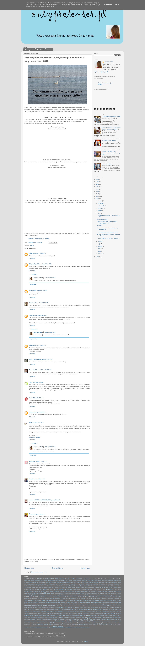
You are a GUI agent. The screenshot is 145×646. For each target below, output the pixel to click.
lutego (99, 251)
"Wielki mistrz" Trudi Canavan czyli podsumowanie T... (107, 222)
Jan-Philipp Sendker (100, 595)
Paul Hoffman (105, 611)
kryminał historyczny (103, 600)
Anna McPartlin (52, 582)
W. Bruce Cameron (82, 624)
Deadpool (108, 587)
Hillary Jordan (117, 593)
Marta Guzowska (55, 607)
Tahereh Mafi (96, 621)
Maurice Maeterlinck (115, 607)
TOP (78, 623)
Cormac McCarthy (31, 587)
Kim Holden (42, 600)
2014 (56, 578)
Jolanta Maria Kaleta (55, 598)
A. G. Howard (86, 578)
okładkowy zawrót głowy (47, 611)
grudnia (100, 201)
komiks (75, 600)
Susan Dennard (78, 621)
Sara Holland (65, 619)
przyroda (113, 615)
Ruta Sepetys (30, 619)
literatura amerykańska (84, 602)
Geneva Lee (92, 593)
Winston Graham (112, 624)
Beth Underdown (73, 584)
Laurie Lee (55, 602)
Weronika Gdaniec (34, 370)
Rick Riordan (78, 617)
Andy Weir (32, 582)
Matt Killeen (91, 607)
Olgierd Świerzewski (68, 611)
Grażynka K (32, 290)
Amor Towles (91, 580)
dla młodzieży (68, 589)
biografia (79, 584)
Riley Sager (85, 617)
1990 (31, 578)
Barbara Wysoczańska (29, 584)
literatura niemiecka (90, 604)
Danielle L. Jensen (80, 587)
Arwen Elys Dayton (103, 582)
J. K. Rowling (56, 595)
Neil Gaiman (111, 609)
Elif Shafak (26, 591)
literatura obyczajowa (100, 604)
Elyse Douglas (33, 591)
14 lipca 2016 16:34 (46, 264)
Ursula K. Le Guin (113, 622)
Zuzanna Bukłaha (85, 627)
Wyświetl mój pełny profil (101, 72)
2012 (49, 578)
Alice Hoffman (61, 580)
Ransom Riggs (36, 617)
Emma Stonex (78, 591)
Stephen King (59, 621)
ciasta (103, 586)
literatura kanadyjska (57, 604)
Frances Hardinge (76, 593)
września (100, 208)
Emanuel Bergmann (40, 591)
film (62, 593)
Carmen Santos (50, 585)
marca (99, 248)
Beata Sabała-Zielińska (43, 584)
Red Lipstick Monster (52, 617)
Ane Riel (37, 582)
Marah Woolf (106, 605)
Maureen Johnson (106, 607)
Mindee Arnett (73, 609)
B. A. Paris (110, 582)
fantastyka (30, 593)
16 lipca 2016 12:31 (41, 461)
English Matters (84, 591)
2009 (41, 578)
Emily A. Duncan (49, 591)
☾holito (31, 514)
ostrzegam (88, 611)
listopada (100, 203)
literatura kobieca (67, 604)
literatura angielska (96, 602)
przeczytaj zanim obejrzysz (97, 615)
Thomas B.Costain (28, 622)
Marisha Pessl (41, 607)
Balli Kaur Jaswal (117, 582)
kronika (92, 600)
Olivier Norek (76, 611)
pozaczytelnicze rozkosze (83, 615)
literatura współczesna (68, 605)
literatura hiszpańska (47, 604)
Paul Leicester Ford (113, 611)
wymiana (51, 627)
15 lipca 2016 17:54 (40, 412)
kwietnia (100, 246)
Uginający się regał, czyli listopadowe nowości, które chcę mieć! (111, 153)
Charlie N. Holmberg (74, 586)
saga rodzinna (36, 619)
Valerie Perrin (39, 624)
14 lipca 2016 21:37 (50, 332)
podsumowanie (58, 613)
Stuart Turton (70, 621)
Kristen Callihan (86, 600)
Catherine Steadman (59, 585)
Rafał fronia (30, 617)
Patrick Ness (98, 611)
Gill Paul (97, 593)
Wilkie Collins (104, 624)
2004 (33, 578)
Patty (30, 382)
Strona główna (29, 50)
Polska (71, 613)
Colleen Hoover (114, 585)
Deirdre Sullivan (113, 587)
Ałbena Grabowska (77, 580)
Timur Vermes (73, 622)
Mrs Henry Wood (81, 609)
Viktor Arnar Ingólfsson (71, 624)
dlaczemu (83, 589)
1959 (28, 578)
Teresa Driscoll (115, 621)
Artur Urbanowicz (94, 582)
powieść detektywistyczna (96, 613)
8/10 (81, 578)
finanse (65, 593)
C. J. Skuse (32, 585)
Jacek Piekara (71, 595)
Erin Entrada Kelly (100, 591)
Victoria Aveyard (55, 624)
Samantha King (49, 619)
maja (99, 244)
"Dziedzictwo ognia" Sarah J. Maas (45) (108, 238)
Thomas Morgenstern (44, 622)
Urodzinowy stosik (107, 164)
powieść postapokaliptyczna (45, 615)
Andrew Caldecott (106, 580)
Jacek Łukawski (63, 595)
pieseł (47, 613)
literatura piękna (110, 604)
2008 (38, 578)
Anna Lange (46, 582)
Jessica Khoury (73, 596)
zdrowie (73, 627)
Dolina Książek (33, 294)
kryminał (96, 600)
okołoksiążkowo (59, 611)
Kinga (30, 422)
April (30, 398)
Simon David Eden (32, 621)
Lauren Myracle (49, 602)
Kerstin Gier (30, 600)
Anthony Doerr (80, 582)
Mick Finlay (67, 609)
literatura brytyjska (116, 602)
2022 (97, 184)
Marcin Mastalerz (113, 605)
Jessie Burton (90, 596)
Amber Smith (84, 580)
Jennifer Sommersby (57, 596)
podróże (52, 613)
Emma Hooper (71, 591)
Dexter (29, 589)
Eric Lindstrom (92, 591)
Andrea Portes (98, 580)
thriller (52, 623)
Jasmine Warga (108, 595)
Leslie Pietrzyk (74, 602)
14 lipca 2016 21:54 (46, 359)
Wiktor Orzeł (98, 624)
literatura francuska (38, 604)
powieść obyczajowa (31, 615)
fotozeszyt (69, 593)
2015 (97, 256)
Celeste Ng (66, 585)
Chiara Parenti (91, 585)
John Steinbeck (40, 598)
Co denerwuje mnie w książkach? (111, 116)
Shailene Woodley (114, 619)
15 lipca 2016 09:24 (38, 382)
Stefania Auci (51, 621)
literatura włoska (58, 605)
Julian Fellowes (70, 598)
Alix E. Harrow (69, 580)
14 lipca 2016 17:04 (41, 315)
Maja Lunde (100, 605)
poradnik (75, 613)
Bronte (103, 584)
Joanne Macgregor (105, 596)
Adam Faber (98, 578)
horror (37, 595)
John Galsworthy (114, 596)
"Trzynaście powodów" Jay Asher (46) (107, 232)
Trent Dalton (82, 622)
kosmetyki (79, 600)
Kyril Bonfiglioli (35, 602)
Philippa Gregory (41, 613)
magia (96, 605)
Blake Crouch (85, 584)
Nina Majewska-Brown (35, 611)
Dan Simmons (72, 587)
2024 (97, 179)
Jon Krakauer (64, 598)
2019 (97, 191)
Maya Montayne (33, 609)
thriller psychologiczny (59, 623)
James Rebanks (91, 595)
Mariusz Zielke (47, 607)
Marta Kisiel (63, 607)
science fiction (102, 619)
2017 (97, 196)
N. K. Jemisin (93, 609)
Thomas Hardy (36, 622)
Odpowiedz (32, 258)
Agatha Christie (104, 578)
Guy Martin (104, 593)
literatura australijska (106, 602)
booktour (90, 584)
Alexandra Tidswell (47, 580)
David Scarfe (102, 587)
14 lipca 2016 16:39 (41, 290)
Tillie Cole (68, 622)
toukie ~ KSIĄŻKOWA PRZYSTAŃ (39, 500)
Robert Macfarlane (100, 617)
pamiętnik (93, 611)
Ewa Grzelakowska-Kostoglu (110, 591)
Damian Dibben (65, 587)
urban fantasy (106, 622)
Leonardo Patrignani (65, 602)
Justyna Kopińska (84, 598)
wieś (94, 624)
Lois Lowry (85, 605)
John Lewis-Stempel (32, 598)
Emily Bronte (56, 591)
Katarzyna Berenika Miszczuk (99, 598)
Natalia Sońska (105, 609)
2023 (97, 181)
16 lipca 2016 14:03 (39, 479)
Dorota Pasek (88, 589)
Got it (117, 5)
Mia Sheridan (62, 609)
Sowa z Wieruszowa (35, 359)
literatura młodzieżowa (79, 604)
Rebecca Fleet (43, 617)
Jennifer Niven (49, 596)
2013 (52, 578)
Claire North (108, 585)
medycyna (49, 609)
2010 (44, 578)
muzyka (32, 245)
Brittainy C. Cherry (97, 584)
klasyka (48, 600)
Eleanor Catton (117, 589)
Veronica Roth (47, 624)
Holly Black (32, 595)
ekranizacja (109, 589)
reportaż (66, 617)
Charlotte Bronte (84, 586)
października (101, 206)
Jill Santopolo (98, 596)
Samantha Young (57, 619)
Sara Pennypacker (73, 619)
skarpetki (39, 621)
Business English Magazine (112, 584)
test (120, 621)
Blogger (86, 641)
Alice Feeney (55, 580)
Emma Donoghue (64, 591)
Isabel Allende (42, 595)
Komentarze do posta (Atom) (39, 572)
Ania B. (31, 479)
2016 (97, 198)
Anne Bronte (74, 582)
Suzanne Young (86, 621)
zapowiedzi (58, 627)
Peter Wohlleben (33, 613)
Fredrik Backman (85, 593)
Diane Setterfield (35, 589)
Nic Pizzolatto (118, 609)
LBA (59, 602)
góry (101, 593)
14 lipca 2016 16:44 (43, 302)
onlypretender (38, 277)
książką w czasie (112, 600)
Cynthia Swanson (51, 587)
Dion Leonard (50, 589)
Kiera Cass (36, 600)
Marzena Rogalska (84, 607)
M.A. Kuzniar (91, 605)
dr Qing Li (95, 589)
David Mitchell (96, 587)
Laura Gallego (42, 602)
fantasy (52, 593)
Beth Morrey (60, 584)
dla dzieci (56, 589)
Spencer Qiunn (44, 621)
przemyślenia (108, 615)
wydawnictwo (33, 627)
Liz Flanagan (76, 605)
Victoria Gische (62, 624)
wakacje (90, 624)
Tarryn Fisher (108, 621)
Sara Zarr (80, 619)
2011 (46, 578)
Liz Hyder (81, 605)
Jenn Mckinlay (42, 596)
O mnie (49, 50)
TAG (91, 621)
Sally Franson (43, 619)
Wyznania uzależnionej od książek (38, 238)
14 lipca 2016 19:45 (40, 345)
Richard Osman (71, 617)
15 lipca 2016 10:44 (37, 398)
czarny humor (58, 587)
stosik (64, 621)
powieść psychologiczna (58, 615)
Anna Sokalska (67, 582)
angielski (41, 582)
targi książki (102, 621)
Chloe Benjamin (98, 585)
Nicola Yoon (27, 611)
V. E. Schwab (32, 624)
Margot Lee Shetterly (32, 607)
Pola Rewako (66, 613)
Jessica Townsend (82, 596)
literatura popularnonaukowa (35, 605)
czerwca (100, 241)
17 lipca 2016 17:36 (39, 514)
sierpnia (100, 210)
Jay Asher (115, 595)
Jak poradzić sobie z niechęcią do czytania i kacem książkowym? (111, 128)
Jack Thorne (77, 595)
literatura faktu (28, 604)
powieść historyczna (111, 613)
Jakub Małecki (84, 595)
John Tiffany (47, 598)
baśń (36, 584)
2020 (97, 189)
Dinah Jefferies (43, 589)
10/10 (25, 578)
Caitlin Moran (44, 585)
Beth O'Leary (66, 584)
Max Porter (26, 609)
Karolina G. (32, 315)
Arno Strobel (87, 582)
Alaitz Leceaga (31, 580)
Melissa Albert (55, 609)
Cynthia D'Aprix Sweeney (41, 587)
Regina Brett (60, 617)
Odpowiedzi (34, 274)
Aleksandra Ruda (39, 580)
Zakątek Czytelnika (34, 264)
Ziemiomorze (78, 627)
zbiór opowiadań (67, 627)
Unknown (32, 253)
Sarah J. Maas (87, 619)
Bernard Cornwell (53, 584)
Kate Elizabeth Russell (112, 598)
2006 (36, 578)
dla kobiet (61, 589)
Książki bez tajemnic (34, 437)
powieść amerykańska (83, 613)
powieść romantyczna (70, 615)
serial (108, 619)
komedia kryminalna (58, 600)
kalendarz (91, 598)
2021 (97, 186)
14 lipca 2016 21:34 (50, 277)
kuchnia (30, 602)
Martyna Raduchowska (73, 607)
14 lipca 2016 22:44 (45, 370)
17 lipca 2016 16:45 (54, 500)
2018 (97, 194)
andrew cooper (113, 580)
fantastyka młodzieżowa (42, 593)
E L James (103, 589)
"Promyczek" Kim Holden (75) (110, 140)
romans (115, 617)
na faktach (99, 609)
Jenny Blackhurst (66, 596)
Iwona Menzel (49, 595)
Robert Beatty (91, 617)
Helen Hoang (111, 593)
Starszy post (85, 568)
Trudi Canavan (89, 623)
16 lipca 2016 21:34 (50, 446)
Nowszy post (29, 568)
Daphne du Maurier (88, 587)
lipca (99, 213)
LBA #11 (99, 225)
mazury (45, 609)
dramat (98, 589)
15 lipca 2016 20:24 (38, 422)
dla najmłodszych (76, 589)
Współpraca (40, 50)
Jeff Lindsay (35, 596)
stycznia (100, 253)
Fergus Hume (58, 593)
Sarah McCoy (96, 619)
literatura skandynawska (49, 605)
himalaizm (26, 595)
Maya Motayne (40, 609)
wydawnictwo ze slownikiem (42, 627)
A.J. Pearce (92, 578)
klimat (52, 600)
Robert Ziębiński (108, 617)
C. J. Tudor (38, 585)
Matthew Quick (98, 607)
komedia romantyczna (69, 600)
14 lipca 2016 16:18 (40, 253)
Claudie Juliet (33, 302)
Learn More (108, 5)
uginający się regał (98, 623)
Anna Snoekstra (60, 582)
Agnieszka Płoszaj (112, 578)
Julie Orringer (77, 598)
